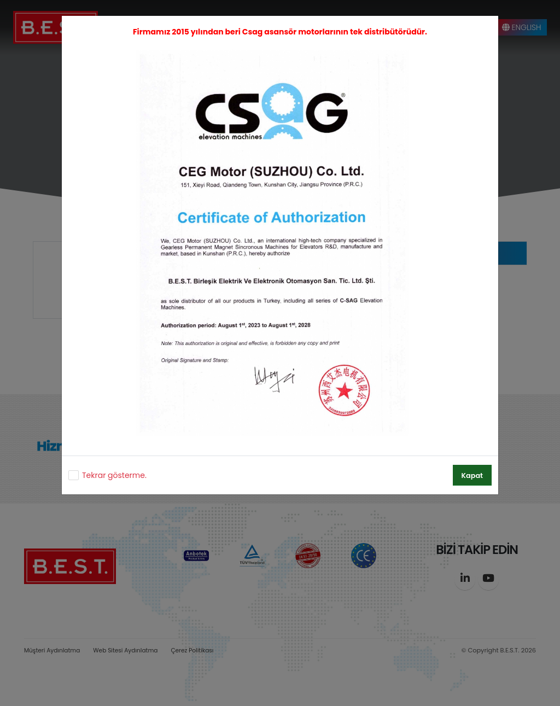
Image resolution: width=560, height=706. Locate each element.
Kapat (472, 475)
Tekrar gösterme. (114, 475)
